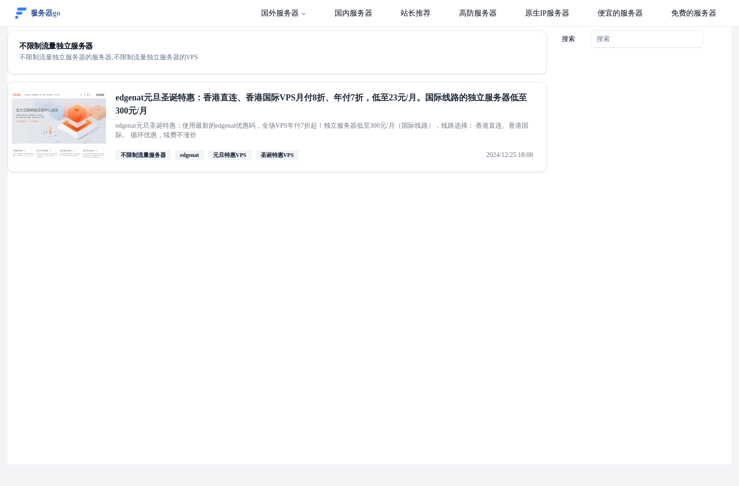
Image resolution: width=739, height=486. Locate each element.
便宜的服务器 (620, 13)
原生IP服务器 (547, 13)
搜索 (568, 38)
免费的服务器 (693, 13)
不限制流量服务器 (143, 155)
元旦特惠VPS (229, 155)
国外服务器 (283, 13)
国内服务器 (353, 13)
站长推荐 (416, 13)
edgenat (189, 155)
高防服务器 (478, 13)
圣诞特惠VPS (277, 155)
